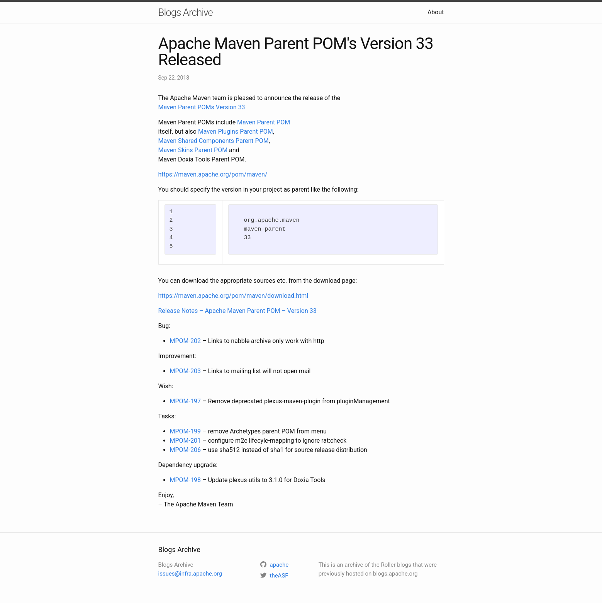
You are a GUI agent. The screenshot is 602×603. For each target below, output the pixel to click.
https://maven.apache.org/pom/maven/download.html (233, 295)
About (435, 12)
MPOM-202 (185, 341)
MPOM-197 (185, 401)
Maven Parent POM (263, 122)
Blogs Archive (185, 12)
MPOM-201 (185, 440)
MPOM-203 (185, 371)
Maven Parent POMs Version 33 (201, 107)
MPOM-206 (185, 450)
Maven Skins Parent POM (193, 150)
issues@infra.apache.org (190, 573)
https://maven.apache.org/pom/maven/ (213, 174)
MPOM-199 (185, 431)
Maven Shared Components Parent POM (213, 140)
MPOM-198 (185, 480)
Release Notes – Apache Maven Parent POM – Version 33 (237, 310)
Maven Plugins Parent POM (235, 131)
